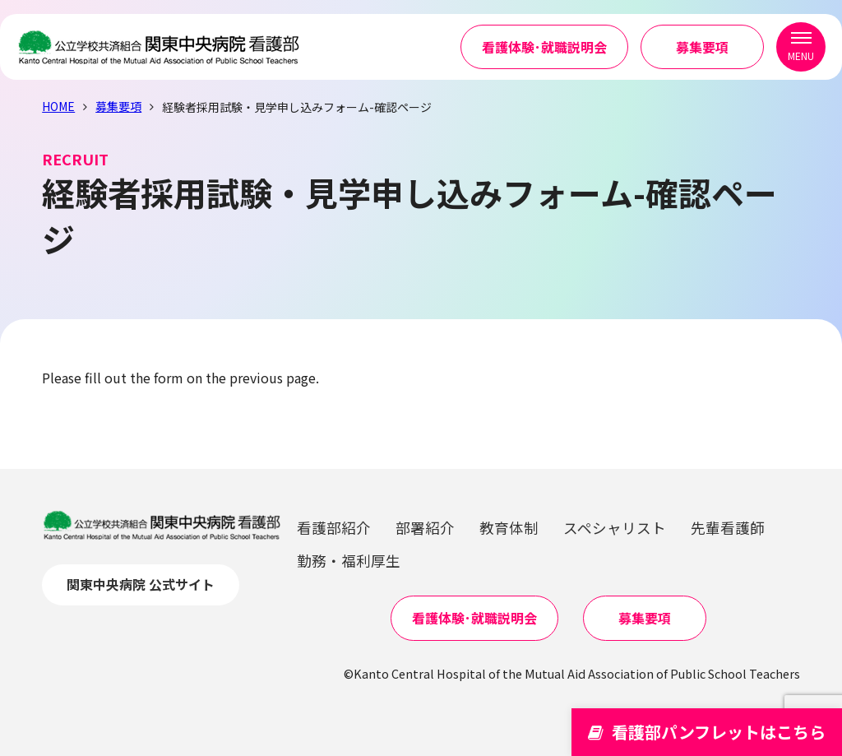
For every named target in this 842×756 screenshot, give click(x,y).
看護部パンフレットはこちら (707, 732)
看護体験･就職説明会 (544, 49)
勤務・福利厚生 (348, 560)
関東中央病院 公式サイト (141, 584)
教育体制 (509, 527)
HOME (58, 106)
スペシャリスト (614, 527)
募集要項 (702, 49)
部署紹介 (425, 527)
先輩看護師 (728, 527)
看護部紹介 (334, 527)
